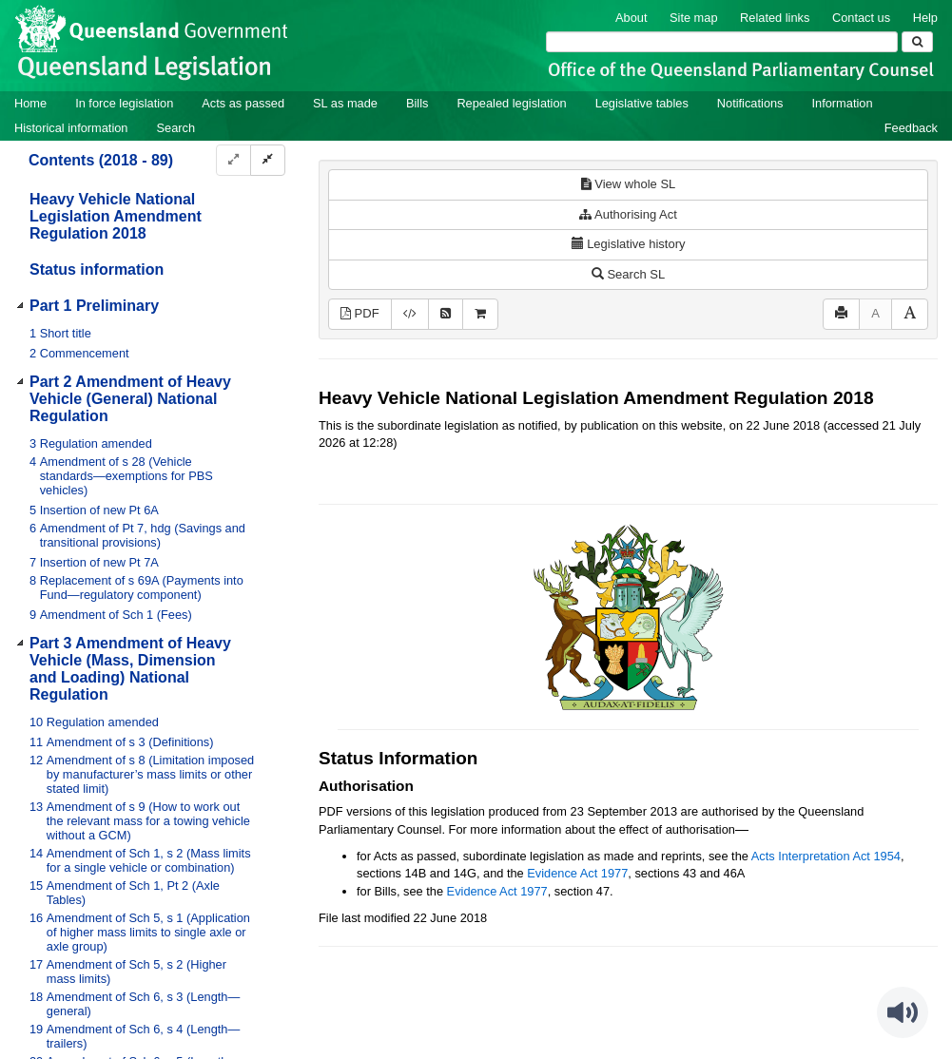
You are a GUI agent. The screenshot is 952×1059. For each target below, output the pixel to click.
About (631, 17)
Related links (774, 17)
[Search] (722, 41)
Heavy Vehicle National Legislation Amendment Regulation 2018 (115, 216)
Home (30, 103)
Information (842, 103)
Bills (417, 103)
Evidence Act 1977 (577, 873)
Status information (96, 269)
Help (925, 17)
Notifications (750, 103)
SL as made (345, 103)
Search (175, 128)
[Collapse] (267, 160)
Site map (694, 17)
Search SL (628, 274)
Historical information (70, 128)
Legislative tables (642, 103)
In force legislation (124, 103)
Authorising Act (628, 214)
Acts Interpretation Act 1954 (826, 856)
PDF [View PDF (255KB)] (359, 313)
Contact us (861, 17)
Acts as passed (243, 103)
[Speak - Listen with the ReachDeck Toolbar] (902, 1012)
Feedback (911, 128)
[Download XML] (410, 314)
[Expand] (233, 160)
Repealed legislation (511, 103)
